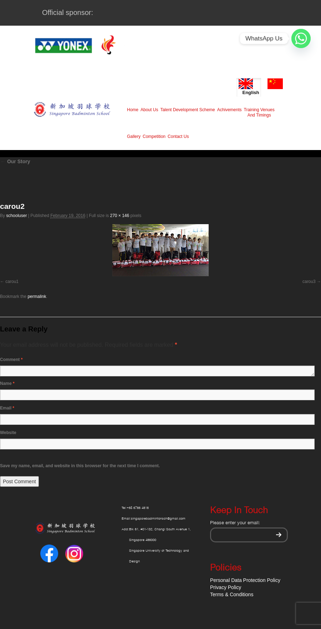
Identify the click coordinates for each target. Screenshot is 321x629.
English (249, 86)
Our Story (15, 161)
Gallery (134, 136)
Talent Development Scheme (187, 109)
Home (132, 109)
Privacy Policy (225, 587)
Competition (154, 136)
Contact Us (178, 136)
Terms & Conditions (231, 594)
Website (8, 432)
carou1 (12, 281)
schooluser (16, 215)
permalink (36, 296)
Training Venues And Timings (259, 112)
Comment (11, 359)
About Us (149, 109)
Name (7, 383)
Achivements (229, 109)
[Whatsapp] (301, 38)
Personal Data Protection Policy (245, 580)
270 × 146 (119, 215)
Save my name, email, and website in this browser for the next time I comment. (80, 465)
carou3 (309, 281)
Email (7, 408)
